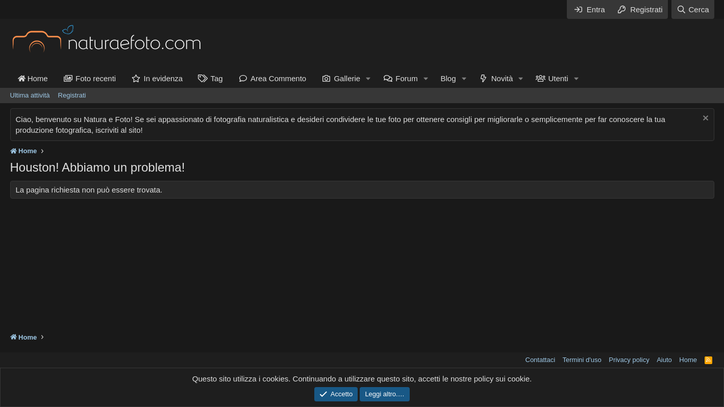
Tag (216, 78)
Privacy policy (629, 360)
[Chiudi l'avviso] (704, 119)
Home (33, 78)
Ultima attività (30, 95)
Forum (406, 78)
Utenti (558, 78)
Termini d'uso (582, 360)
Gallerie (347, 78)
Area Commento (278, 78)
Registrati (72, 95)
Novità (502, 78)
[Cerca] (692, 9)
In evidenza (163, 78)
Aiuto (664, 360)
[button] (368, 78)
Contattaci (541, 360)
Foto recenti (96, 78)
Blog (448, 78)
